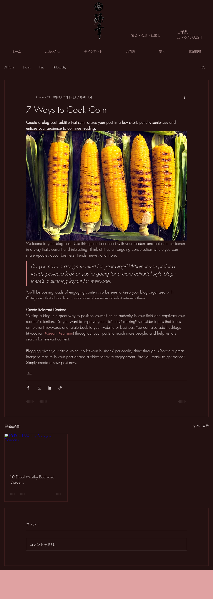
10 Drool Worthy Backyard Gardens (32, 479)
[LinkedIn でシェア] (49, 388)
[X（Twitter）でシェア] (39, 388)
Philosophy (59, 67)
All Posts (9, 67)
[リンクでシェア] (60, 388)
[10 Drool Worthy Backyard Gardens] (36, 451)
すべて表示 (201, 426)
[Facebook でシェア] (28, 388)
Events (27, 67)
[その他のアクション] (184, 97)
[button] (203, 67)
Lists (41, 67)
